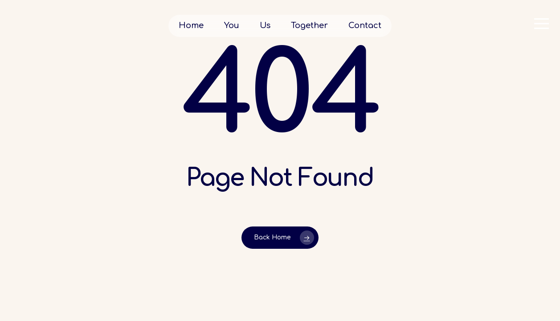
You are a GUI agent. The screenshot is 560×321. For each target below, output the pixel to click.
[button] (542, 23)
